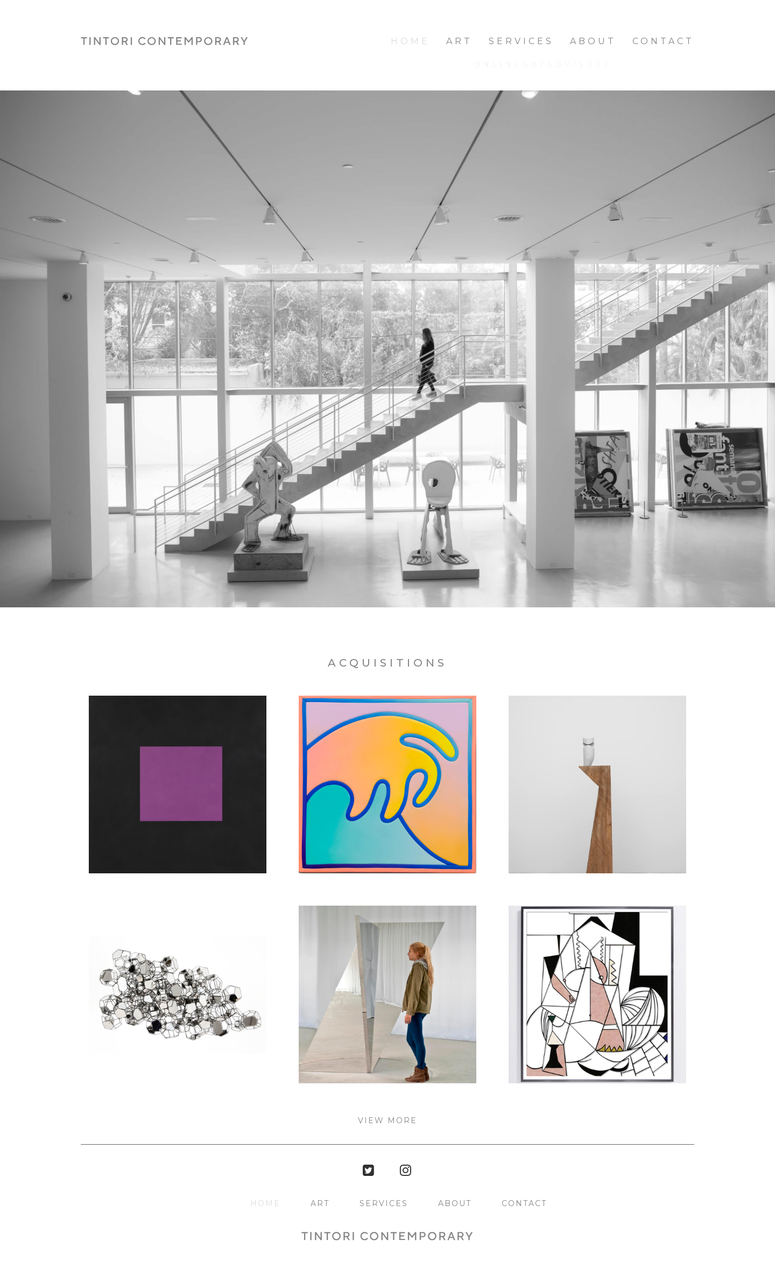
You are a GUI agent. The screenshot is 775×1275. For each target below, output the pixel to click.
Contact (663, 41)
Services (521, 41)
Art (459, 41)
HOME (410, 41)
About (593, 41)
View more (387, 1120)
